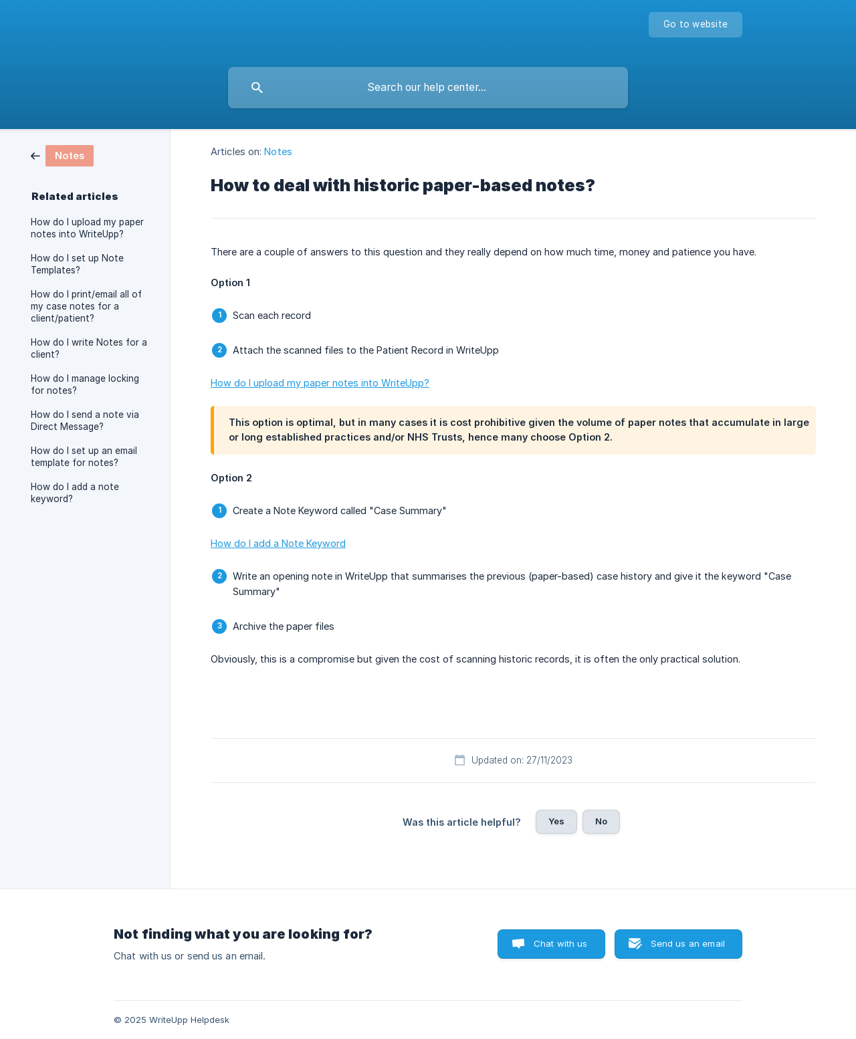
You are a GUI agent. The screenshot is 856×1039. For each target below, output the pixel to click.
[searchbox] (428, 87)
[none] (695, 24)
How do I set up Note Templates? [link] (77, 264)
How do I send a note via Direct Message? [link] (85, 420)
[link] (62, 154)
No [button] (601, 821)
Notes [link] (278, 151)
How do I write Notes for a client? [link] (89, 348)
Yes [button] (556, 821)
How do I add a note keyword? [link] (75, 492)
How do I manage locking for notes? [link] (85, 384)
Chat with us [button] (561, 943)
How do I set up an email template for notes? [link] (84, 456)
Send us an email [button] (688, 943)
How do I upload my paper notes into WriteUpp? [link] (87, 228)
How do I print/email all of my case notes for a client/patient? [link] (86, 306)
